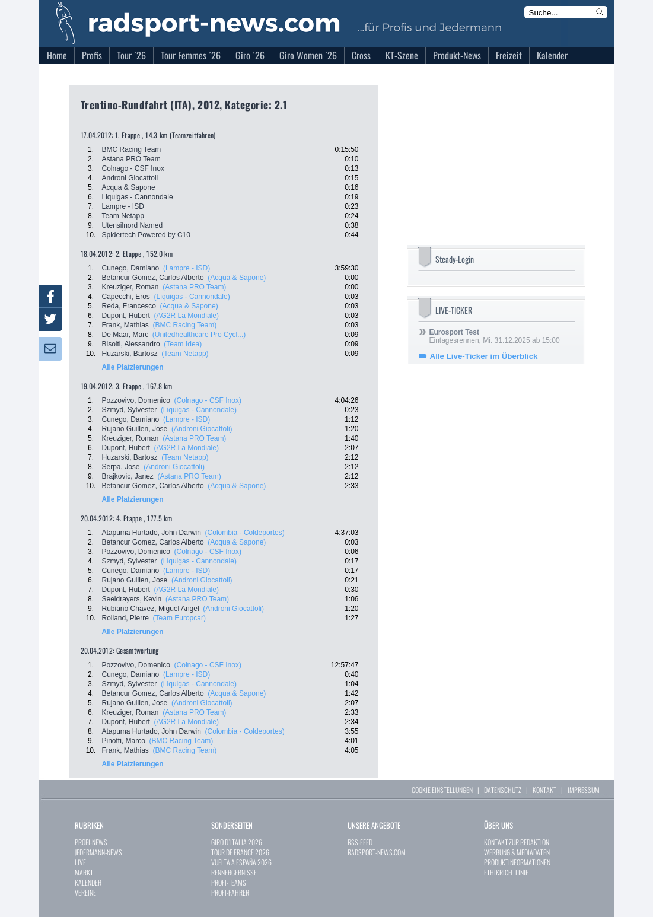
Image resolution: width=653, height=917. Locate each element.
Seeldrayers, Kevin (132, 599)
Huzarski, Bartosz (130, 353)
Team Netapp (123, 216)
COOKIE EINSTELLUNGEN (442, 790)
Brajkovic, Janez (128, 476)
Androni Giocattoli (130, 178)
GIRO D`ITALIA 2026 (236, 842)
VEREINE (85, 892)
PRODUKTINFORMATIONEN (517, 862)
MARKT (84, 872)
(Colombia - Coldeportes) (245, 532)
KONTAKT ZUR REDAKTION (516, 842)
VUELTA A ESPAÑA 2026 (241, 862)
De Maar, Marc (125, 334)
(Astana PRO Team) (194, 287)
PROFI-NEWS (91, 842)
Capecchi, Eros (126, 296)
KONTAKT (544, 790)
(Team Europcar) (179, 618)
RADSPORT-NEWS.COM (377, 852)
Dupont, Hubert (126, 315)
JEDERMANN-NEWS (98, 852)
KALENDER (88, 882)
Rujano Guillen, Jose (135, 429)
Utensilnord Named (132, 225)
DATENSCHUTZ (502, 790)
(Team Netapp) (184, 353)
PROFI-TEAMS (228, 882)
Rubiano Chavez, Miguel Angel (150, 608)
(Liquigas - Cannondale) (192, 296)
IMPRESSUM (584, 790)
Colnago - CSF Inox (133, 168)
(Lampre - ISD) (186, 268)
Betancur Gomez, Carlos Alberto (153, 277)
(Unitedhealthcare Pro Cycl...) (199, 334)
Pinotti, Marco (123, 741)
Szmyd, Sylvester (129, 410)
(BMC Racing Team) (185, 325)
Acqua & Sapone (128, 187)
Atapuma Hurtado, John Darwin (151, 532)
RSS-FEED (360, 842)
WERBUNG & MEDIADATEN (517, 852)
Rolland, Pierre (125, 618)
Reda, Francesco (129, 306)
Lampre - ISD (123, 206)
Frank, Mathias (125, 325)
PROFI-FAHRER (230, 892)
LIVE (80, 862)
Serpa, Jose (121, 467)
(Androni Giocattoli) (201, 429)
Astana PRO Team (131, 159)
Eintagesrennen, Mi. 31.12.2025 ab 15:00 (494, 336)
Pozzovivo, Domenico (136, 400)
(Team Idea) (183, 344)
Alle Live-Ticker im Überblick (484, 356)
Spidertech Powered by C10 (146, 235)
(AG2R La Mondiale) (186, 315)
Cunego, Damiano (131, 268)
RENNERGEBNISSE (234, 872)
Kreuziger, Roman (130, 287)
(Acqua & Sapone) (237, 277)
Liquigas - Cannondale (137, 197)
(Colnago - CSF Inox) (207, 400)
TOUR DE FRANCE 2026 (240, 852)
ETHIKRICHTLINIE (506, 872)
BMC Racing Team (131, 149)
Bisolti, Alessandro (131, 344)
